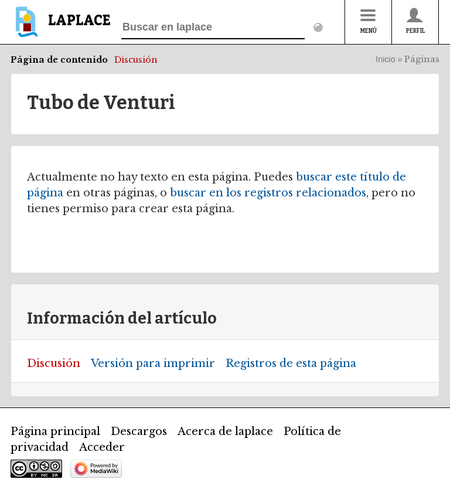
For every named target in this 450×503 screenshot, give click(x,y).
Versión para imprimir (153, 363)
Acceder (102, 447)
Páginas (421, 59)
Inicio (386, 59)
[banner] (61, 27)
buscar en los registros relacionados (268, 192)
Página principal (55, 431)
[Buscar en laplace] (213, 27)
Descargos (139, 431)
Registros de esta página (291, 363)
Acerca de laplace (225, 431)
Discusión (136, 60)
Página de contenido (59, 60)
